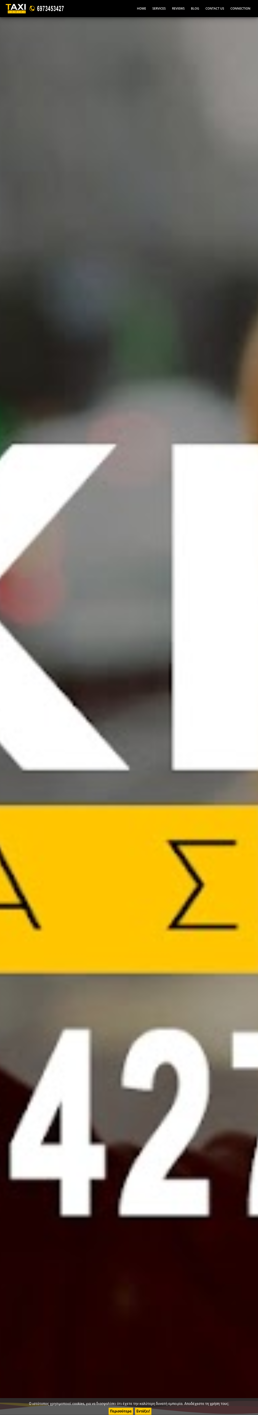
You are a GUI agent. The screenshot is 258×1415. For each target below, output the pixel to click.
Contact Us (214, 8)
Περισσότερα (121, 1411)
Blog (195, 8)
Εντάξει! (143, 1411)
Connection (240, 8)
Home (141, 8)
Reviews (178, 8)
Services (159, 8)
